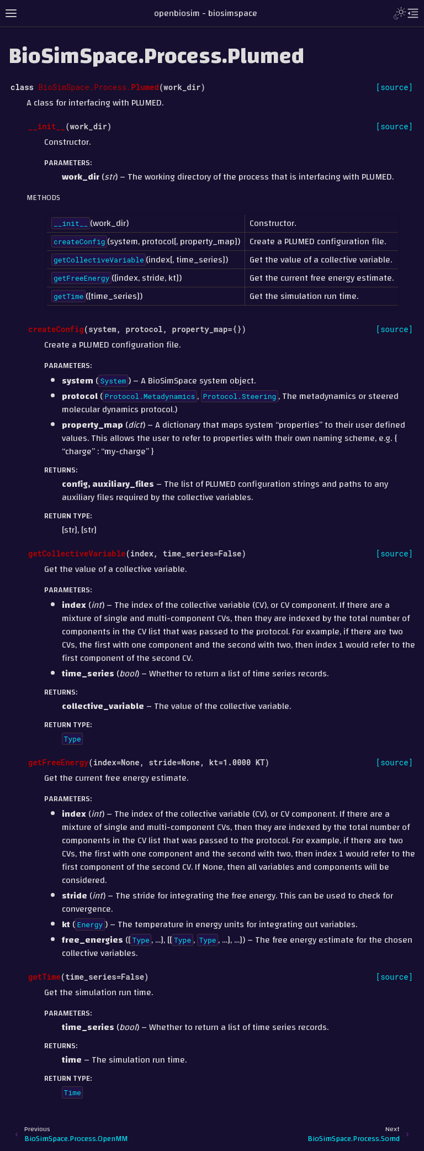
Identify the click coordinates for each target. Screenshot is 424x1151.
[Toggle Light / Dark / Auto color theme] (399, 13)
